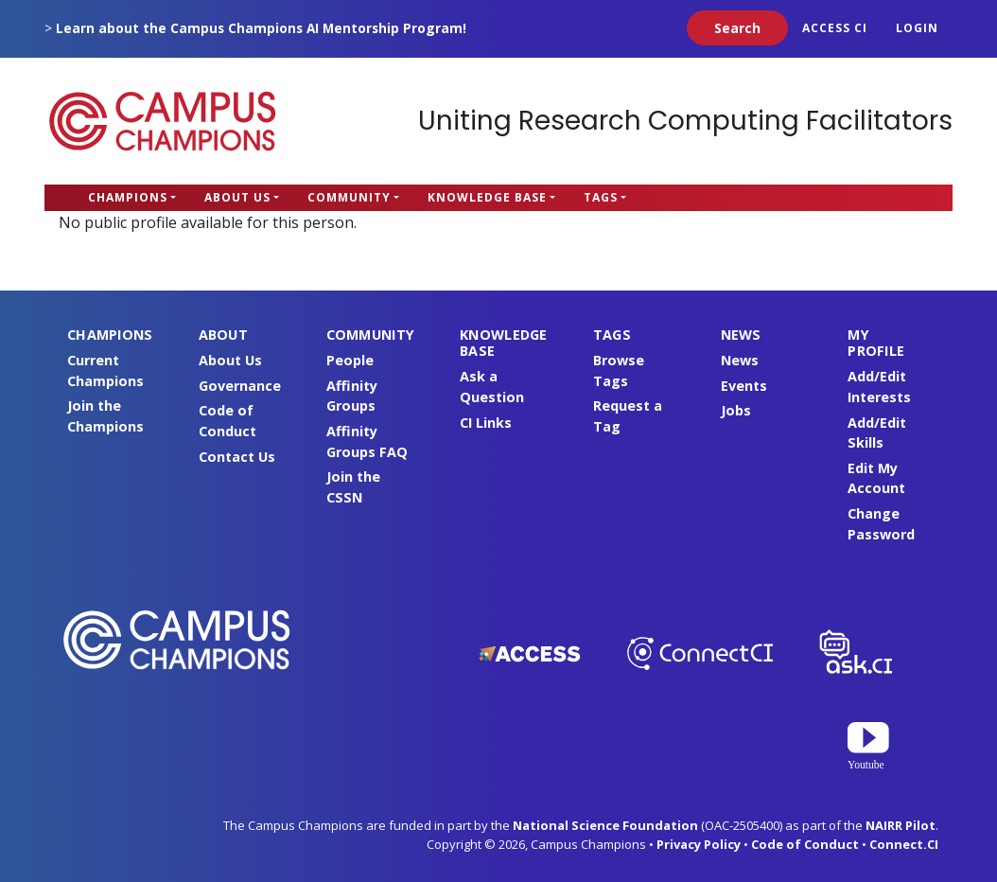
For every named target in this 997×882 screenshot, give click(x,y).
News (740, 360)
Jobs (736, 410)
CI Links (486, 423)
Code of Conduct (805, 844)
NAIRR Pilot (901, 825)
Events (744, 386)
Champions (127, 197)
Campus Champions (162, 121)
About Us (237, 197)
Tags (601, 197)
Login (917, 28)
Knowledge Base (487, 197)
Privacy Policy (698, 844)
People (350, 360)
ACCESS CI (834, 28)
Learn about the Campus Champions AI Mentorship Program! (261, 28)
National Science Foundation (605, 825)
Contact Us (237, 457)
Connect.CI (903, 844)
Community (349, 197)
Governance (240, 386)
